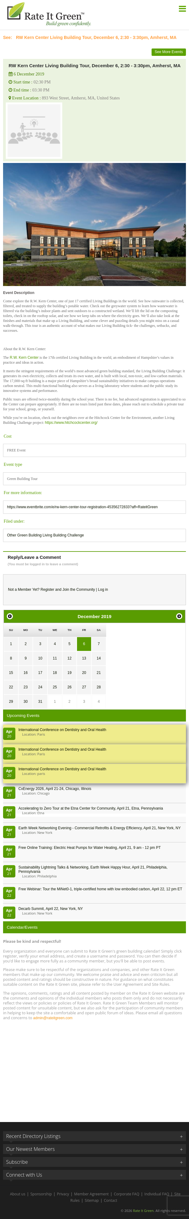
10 (40, 658)
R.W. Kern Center (24, 357)
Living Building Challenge (63, 535)
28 (99, 687)
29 (11, 701)
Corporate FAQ (126, 1194)
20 (84, 673)
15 (11, 673)
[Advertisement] (94, 1068)
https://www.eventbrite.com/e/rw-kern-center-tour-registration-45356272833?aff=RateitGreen (82, 507)
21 (99, 673)
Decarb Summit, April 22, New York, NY (50, 909)
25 (55, 687)
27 (84, 687)
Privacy (63, 1194)
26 (69, 687)
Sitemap (92, 1200)
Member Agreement (91, 1194)
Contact (110, 1200)
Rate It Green (143, 1210)
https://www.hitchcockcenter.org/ (71, 422)
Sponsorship (41, 1194)
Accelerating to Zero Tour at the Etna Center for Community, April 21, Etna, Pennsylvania (90, 808)
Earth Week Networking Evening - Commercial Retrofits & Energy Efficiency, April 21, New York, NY (99, 828)
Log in (103, 589)
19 (69, 673)
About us (17, 1194)
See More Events (169, 52)
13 (84, 658)
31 (40, 701)
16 (26, 673)
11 (55, 658)
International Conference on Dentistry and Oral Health (62, 730)
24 (40, 687)
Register (47, 589)
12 (69, 658)
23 (26, 687)
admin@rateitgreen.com (52, 1018)
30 (26, 701)
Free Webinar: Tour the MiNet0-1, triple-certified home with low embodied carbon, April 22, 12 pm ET (100, 889)
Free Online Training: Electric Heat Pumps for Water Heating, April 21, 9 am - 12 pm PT (89, 848)
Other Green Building (24, 535)
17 (40, 673)
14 (99, 658)
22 (11, 687)
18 (55, 673)
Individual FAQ (157, 1194)
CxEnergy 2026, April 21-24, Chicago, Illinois (54, 789)
